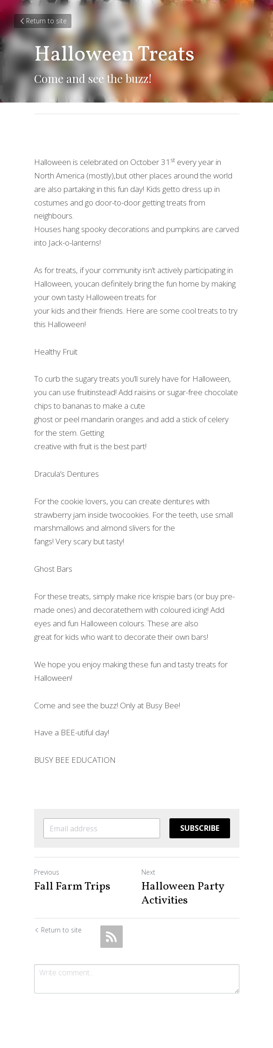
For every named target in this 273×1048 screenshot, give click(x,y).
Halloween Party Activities (182, 894)
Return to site (43, 20)
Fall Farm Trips (72, 887)
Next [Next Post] (148, 872)
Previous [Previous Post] (46, 872)
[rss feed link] (111, 936)
